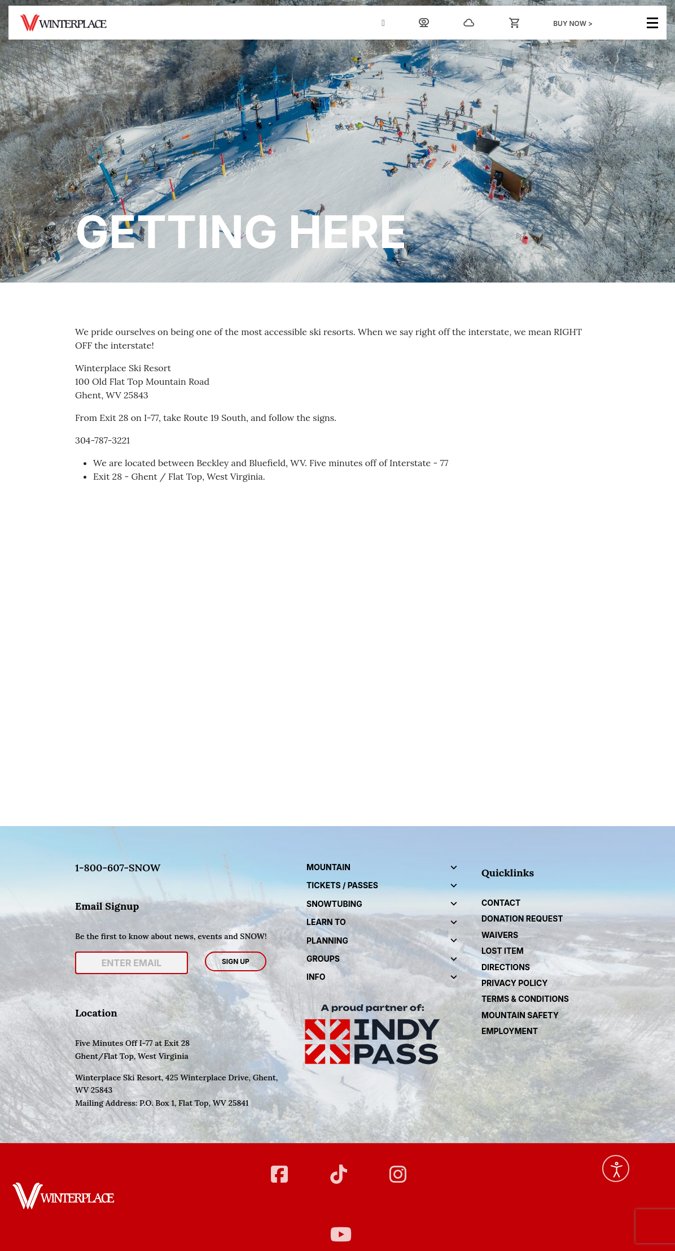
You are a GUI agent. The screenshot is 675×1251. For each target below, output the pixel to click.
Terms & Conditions (525, 999)
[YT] (337, 1227)
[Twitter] (337, 1167)
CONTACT (500, 902)
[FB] (278, 1167)
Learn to (326, 922)
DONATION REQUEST (522, 918)
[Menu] (652, 23)
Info (316, 976)
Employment (509, 1031)
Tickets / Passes (342, 885)
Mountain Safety (520, 1015)
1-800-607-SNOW (117, 867)
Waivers (499, 935)
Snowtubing (334, 904)
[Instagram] (396, 1167)
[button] (453, 867)
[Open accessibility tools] (615, 1168)
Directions (505, 967)
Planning (327, 940)
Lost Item (502, 950)
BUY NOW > (573, 23)
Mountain (328, 867)
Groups (323, 958)
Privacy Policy (514, 983)
